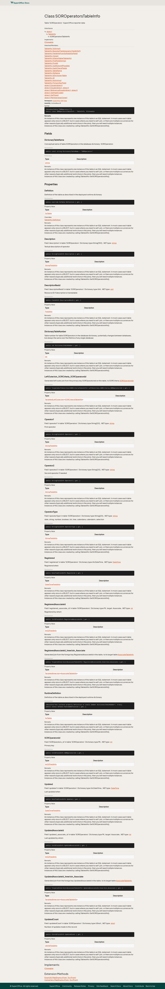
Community (67, 986)
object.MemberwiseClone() (55, 98)
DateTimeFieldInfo (52, 584)
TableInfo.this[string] (52, 80)
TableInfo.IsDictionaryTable (55, 75)
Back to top (150, 986)
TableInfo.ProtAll (51, 63)
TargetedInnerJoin (52, 673)
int (46, 357)
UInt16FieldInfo (51, 946)
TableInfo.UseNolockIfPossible (57, 66)
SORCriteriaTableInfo (73, 399)
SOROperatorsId (126, 381)
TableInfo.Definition (52, 220)
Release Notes (80, 986)
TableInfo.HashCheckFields (55, 68)
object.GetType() (51, 95)
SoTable (48, 213)
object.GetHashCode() (53, 93)
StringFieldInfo (51, 265)
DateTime (117, 562)
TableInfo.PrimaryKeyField (55, 83)
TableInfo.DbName (52, 73)
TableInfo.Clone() (51, 56)
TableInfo (52, 34)
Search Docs (115, 986)
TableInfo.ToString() (52, 48)
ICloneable (48, 42)
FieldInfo (48, 312)
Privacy (91, 986)
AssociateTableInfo (126, 655)
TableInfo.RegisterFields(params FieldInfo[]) (62, 51)
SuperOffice (56, 101)
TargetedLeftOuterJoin (54, 399)
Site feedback (102, 986)
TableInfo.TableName (53, 71)
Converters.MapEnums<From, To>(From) (61, 980)
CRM (62, 101)
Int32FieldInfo (51, 631)
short (113, 923)
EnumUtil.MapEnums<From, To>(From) (60, 978)
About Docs (128, 986)
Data (65, 101)
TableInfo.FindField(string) (55, 61)
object (49, 32)
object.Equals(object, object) (56, 88)
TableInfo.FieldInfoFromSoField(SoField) (61, 53)
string (47, 163)
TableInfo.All (49, 78)
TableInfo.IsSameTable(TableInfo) (58, 58)
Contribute (139, 986)
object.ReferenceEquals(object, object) (61, 90)
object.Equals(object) (53, 85)
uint (111, 289)
